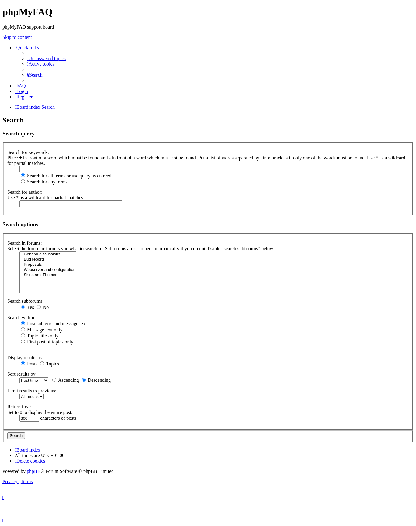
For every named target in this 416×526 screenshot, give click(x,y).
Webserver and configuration (48, 269)
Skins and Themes (48, 275)
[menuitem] (46, 58)
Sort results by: (22, 374)
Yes (27, 307)
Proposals (48, 264)
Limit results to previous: (31, 390)
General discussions (48, 254)
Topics (49, 363)
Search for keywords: (28, 152)
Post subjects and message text (54, 323)
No (43, 307)
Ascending (65, 380)
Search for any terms (44, 181)
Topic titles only (39, 335)
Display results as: (25, 357)
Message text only (41, 329)
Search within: (21, 317)
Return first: (19, 406)
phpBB (33, 471)
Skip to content (17, 37)
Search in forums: (24, 243)
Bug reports (48, 259)
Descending (96, 380)
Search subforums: (25, 301)
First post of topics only (47, 341)
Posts (29, 363)
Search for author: (25, 192)
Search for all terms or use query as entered (66, 175)
